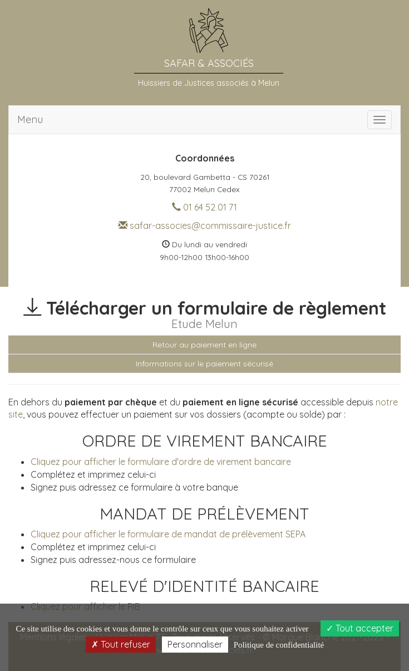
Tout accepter (359, 628)
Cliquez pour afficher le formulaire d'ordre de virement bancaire (161, 461)
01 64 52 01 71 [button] (204, 207)
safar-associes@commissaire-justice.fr (205, 225)
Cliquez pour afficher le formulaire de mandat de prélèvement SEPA (168, 534)
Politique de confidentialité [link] (279, 644)
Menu (30, 119)
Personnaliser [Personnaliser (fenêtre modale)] (195, 644)
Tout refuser (120, 644)
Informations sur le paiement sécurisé (204, 364)
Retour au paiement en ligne (204, 345)
